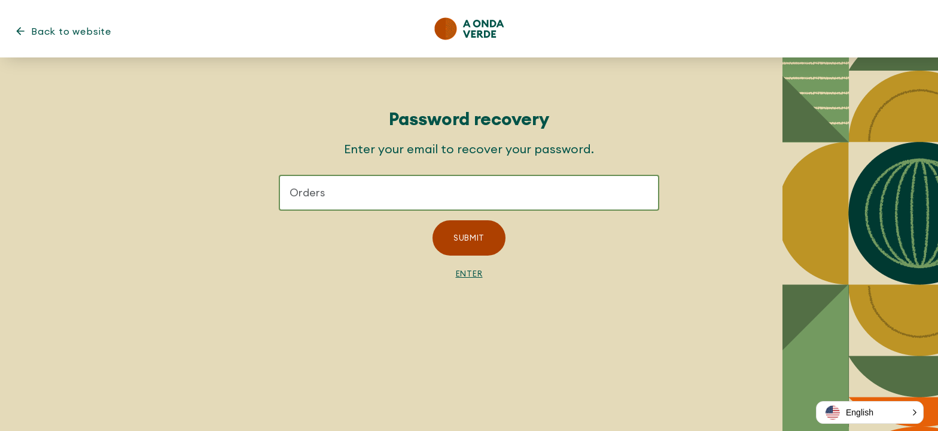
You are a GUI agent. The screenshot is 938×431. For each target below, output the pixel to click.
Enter (469, 273)
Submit (469, 237)
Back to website (71, 31)
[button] (870, 412)
